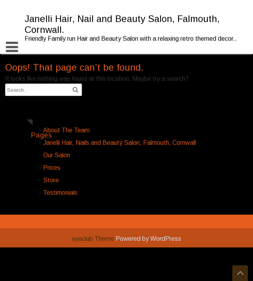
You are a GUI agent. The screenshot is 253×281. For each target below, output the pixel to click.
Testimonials (88, 192)
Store (78, 180)
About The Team (94, 130)
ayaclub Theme (94, 238)
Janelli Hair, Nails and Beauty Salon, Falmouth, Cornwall (147, 142)
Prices (79, 167)
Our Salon (84, 155)
